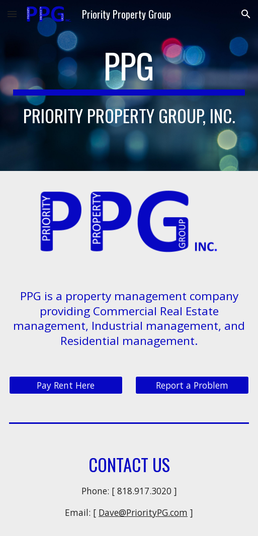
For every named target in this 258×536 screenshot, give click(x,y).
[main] (129, 86)
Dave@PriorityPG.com (143, 512)
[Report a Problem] (192, 385)
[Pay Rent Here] (66, 385)
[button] (12, 14)
